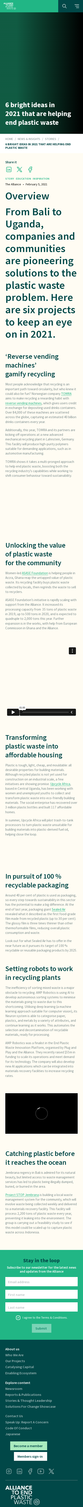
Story (9, 178)
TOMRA (66, 394)
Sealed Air (59, 909)
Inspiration (41, 178)
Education (23, 178)
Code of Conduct (18, 1428)
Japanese (12, 1434)
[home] (10, 6)
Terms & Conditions (54, 1317)
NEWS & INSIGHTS (29, 139)
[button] (77, 6)
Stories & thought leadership (28, 1400)
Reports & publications (23, 1395)
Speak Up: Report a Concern (26, 1422)
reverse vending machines (23, 403)
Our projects (15, 1361)
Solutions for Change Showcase (30, 1406)
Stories (50, 139)
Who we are (14, 1355)
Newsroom (13, 1389)
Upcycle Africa (60, 784)
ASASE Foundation (35, 573)
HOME (9, 139)
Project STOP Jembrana (22, 1195)
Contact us (14, 1416)
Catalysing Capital (19, 1367)
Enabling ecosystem (21, 1373)
